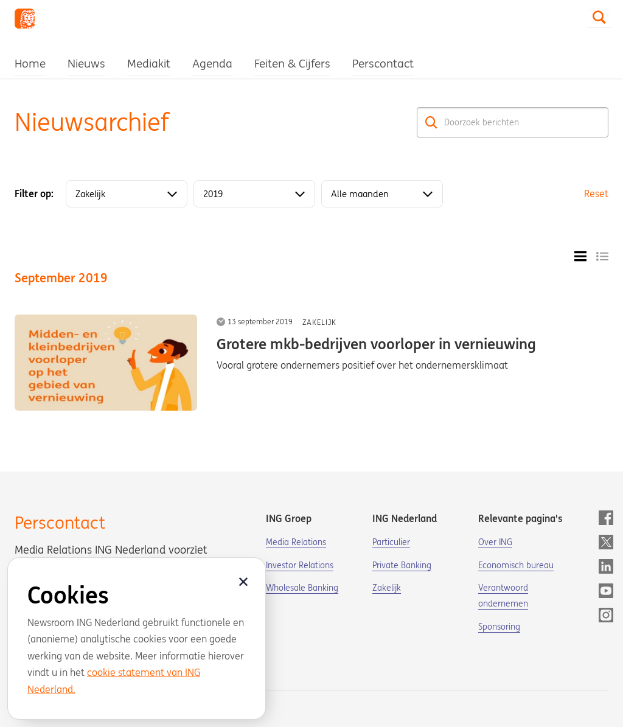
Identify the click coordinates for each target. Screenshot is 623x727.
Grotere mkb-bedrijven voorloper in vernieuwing (376, 344)
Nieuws (86, 63)
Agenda (212, 63)
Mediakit (148, 63)
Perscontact (383, 63)
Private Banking (401, 565)
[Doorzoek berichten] (512, 122)
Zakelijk (319, 322)
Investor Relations (299, 565)
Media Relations (296, 542)
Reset (596, 193)
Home (30, 63)
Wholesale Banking (302, 587)
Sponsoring (499, 626)
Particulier (391, 542)
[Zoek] (431, 122)
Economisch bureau (516, 565)
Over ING (495, 542)
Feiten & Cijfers (292, 63)
